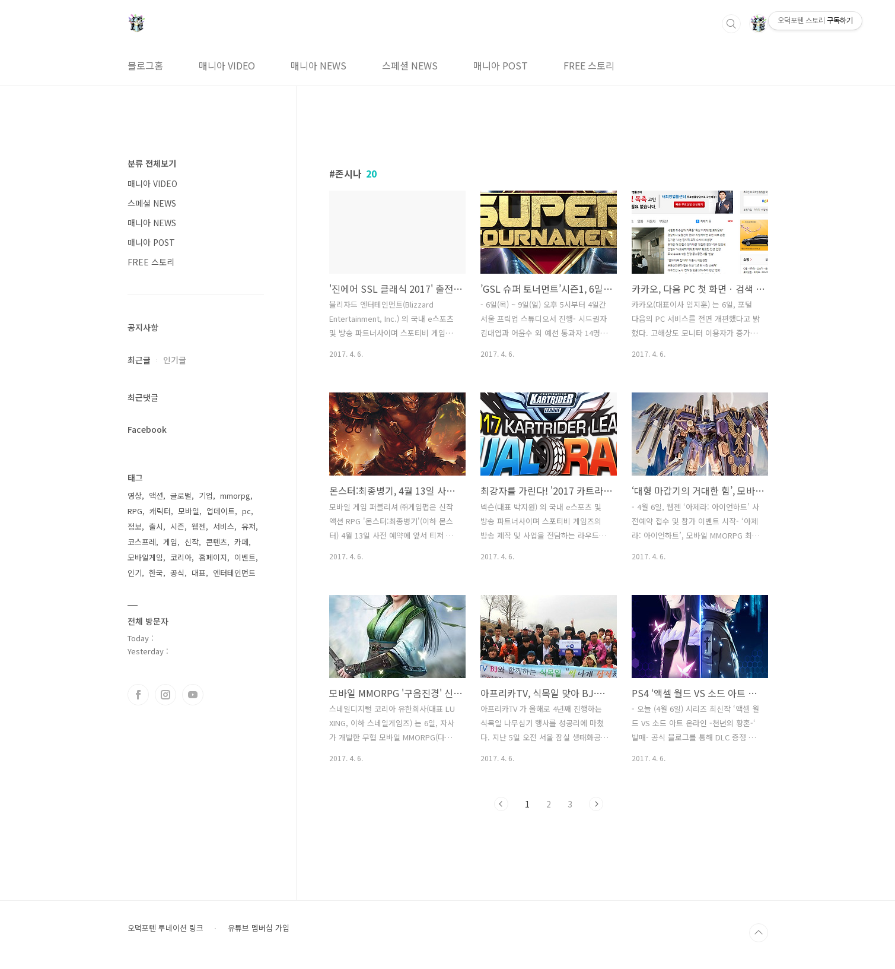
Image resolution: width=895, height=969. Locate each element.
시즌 (177, 526)
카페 (241, 541)
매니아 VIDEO (227, 65)
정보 (135, 526)
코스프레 (142, 541)
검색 (731, 24)
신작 (191, 541)
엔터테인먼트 (234, 572)
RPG (135, 511)
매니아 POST (500, 65)
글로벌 (181, 495)
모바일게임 (145, 557)
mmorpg (235, 495)
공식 (177, 572)
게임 (170, 541)
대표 (199, 572)
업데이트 (220, 511)
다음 (596, 804)
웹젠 (199, 526)
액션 (156, 495)
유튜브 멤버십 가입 (258, 928)
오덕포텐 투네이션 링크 (165, 928)
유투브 (192, 694)
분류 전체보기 (152, 163)
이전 (501, 804)
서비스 (223, 526)
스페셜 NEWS (410, 65)
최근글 (139, 360)
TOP (758, 932)
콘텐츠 (216, 541)
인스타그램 (165, 694)
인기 (135, 572)
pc (246, 511)
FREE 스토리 (588, 65)
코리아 (181, 557)
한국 (156, 572)
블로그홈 (145, 65)
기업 (206, 495)
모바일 (188, 511)
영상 (135, 495)
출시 (156, 526)
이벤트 (245, 557)
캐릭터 (160, 511)
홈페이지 (213, 557)
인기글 (174, 360)
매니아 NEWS (318, 65)
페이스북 (138, 694)
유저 (248, 526)
